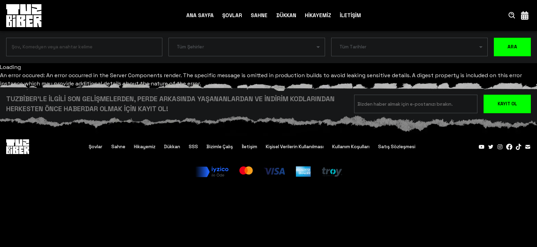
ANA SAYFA (200, 15)
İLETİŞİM (350, 15)
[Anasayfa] (23, 15)
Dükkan (172, 147)
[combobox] (79, 48)
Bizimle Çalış (220, 147)
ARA (512, 47)
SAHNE (259, 15)
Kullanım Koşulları (351, 147)
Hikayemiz (144, 147)
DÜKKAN (286, 15)
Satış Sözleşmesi (396, 147)
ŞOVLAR (232, 15)
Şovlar (95, 147)
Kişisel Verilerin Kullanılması (295, 147)
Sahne (118, 147)
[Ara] (512, 15)
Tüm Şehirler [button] (190, 47)
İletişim (249, 147)
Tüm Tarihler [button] (353, 47)
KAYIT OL (507, 104)
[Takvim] (525, 15)
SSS (193, 147)
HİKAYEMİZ (318, 15)
